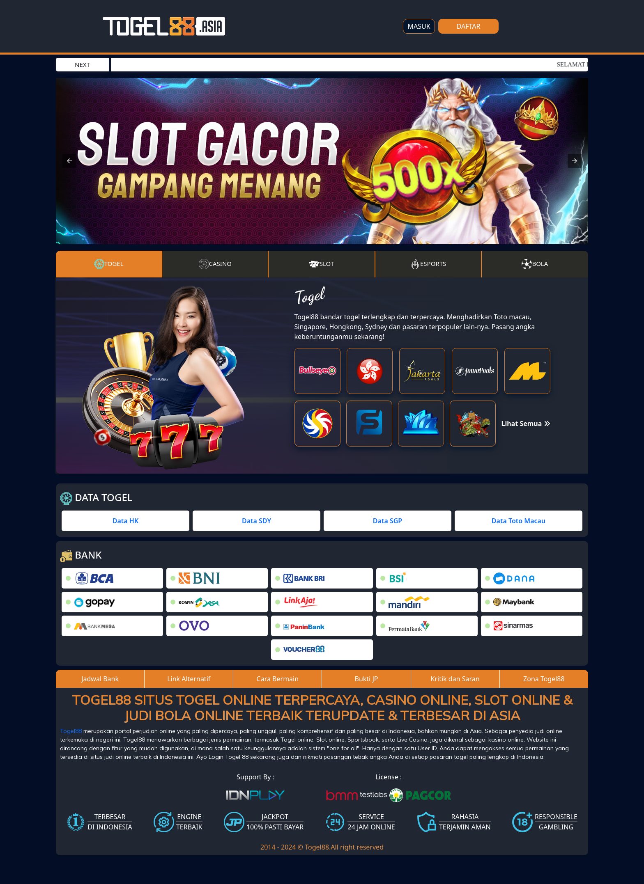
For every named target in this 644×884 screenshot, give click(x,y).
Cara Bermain (278, 678)
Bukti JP (366, 678)
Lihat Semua (525, 423)
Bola (535, 264)
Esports (428, 264)
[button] (69, 161)
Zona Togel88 (544, 678)
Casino (215, 264)
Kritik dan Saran (455, 678)
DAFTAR (469, 26)
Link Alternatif (188, 678)
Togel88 (71, 731)
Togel (109, 264)
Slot (321, 264)
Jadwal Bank (100, 678)
